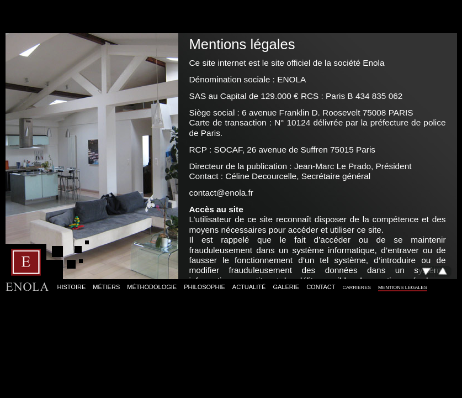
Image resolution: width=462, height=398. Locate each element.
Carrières (357, 287)
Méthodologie (152, 287)
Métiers (106, 287)
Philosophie (204, 287)
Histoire (71, 287)
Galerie (286, 287)
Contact (320, 287)
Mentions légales (402, 287)
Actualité (249, 287)
